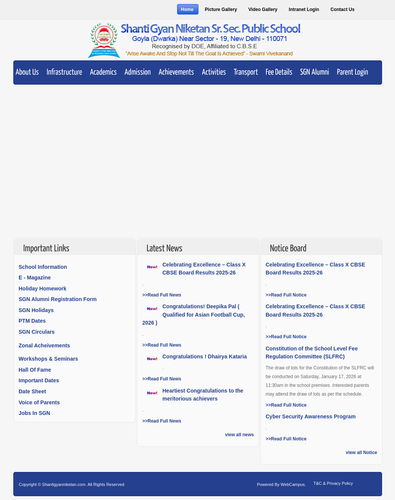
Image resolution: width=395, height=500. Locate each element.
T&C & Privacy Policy (333, 483)
